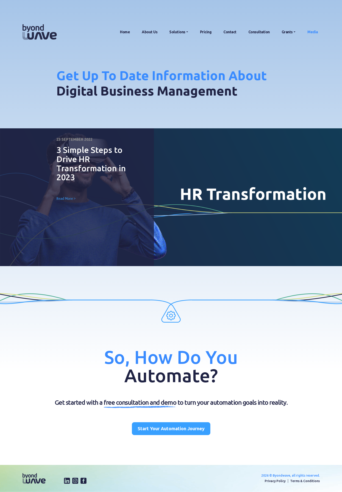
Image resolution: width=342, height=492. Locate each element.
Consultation (259, 32)
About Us (149, 32)
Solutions (177, 32)
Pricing (206, 32)
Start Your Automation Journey (171, 428)
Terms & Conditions (305, 481)
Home (125, 32)
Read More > (65, 198)
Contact (229, 32)
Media (312, 32)
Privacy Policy (275, 481)
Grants (287, 32)
